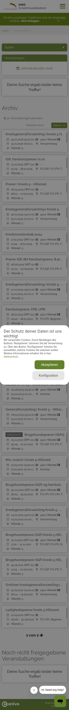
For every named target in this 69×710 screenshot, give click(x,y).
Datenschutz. (11, 356)
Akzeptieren (49, 365)
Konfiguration (48, 375)
